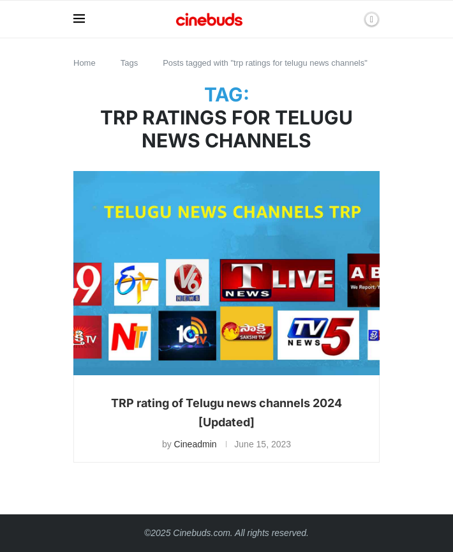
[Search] (349, 19)
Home (84, 63)
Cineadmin (195, 444)
